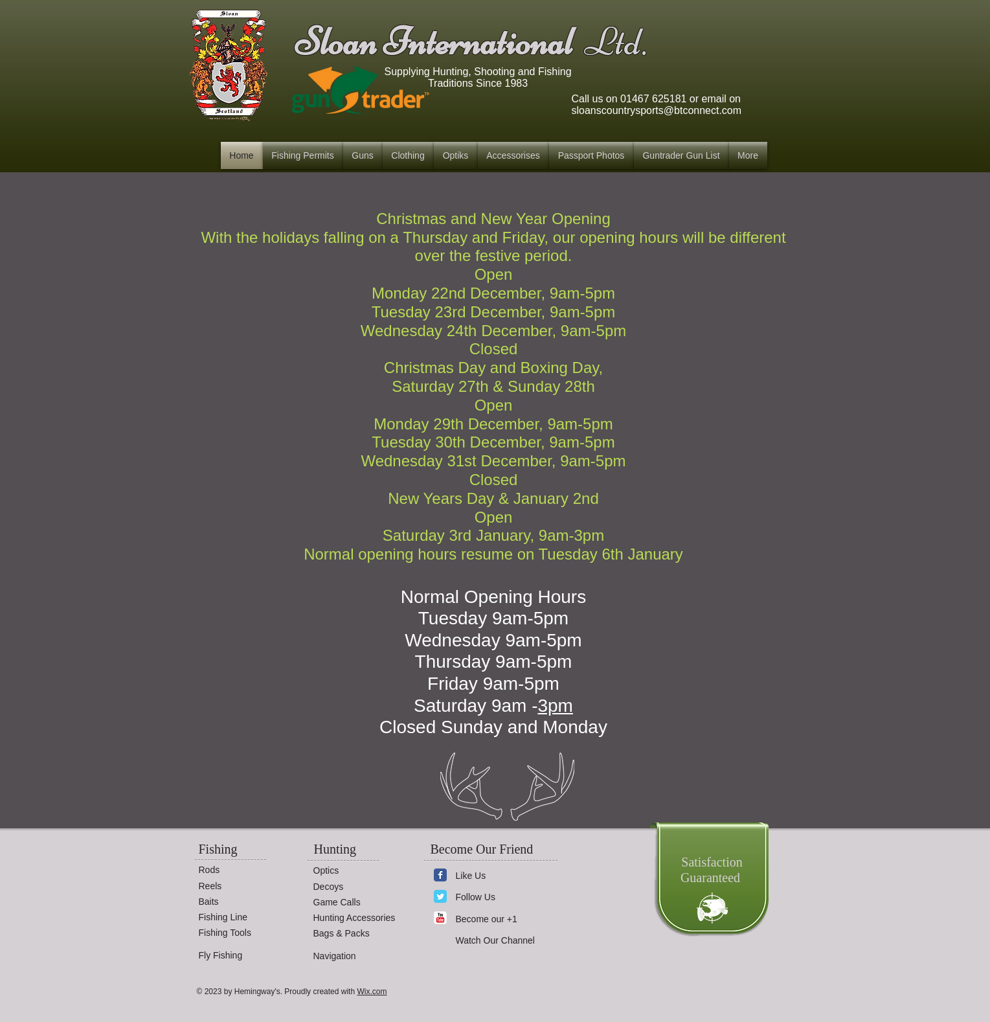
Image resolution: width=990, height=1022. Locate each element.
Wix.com (372, 991)
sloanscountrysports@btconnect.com (657, 110)
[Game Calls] (352, 902)
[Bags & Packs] (352, 933)
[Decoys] (352, 886)
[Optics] (352, 871)
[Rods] (238, 870)
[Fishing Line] (238, 917)
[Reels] (238, 886)
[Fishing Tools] (238, 932)
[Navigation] (352, 956)
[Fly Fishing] (238, 955)
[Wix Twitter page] (440, 896)
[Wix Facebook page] (440, 875)
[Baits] (238, 901)
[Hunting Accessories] (360, 918)
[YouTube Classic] (440, 917)
